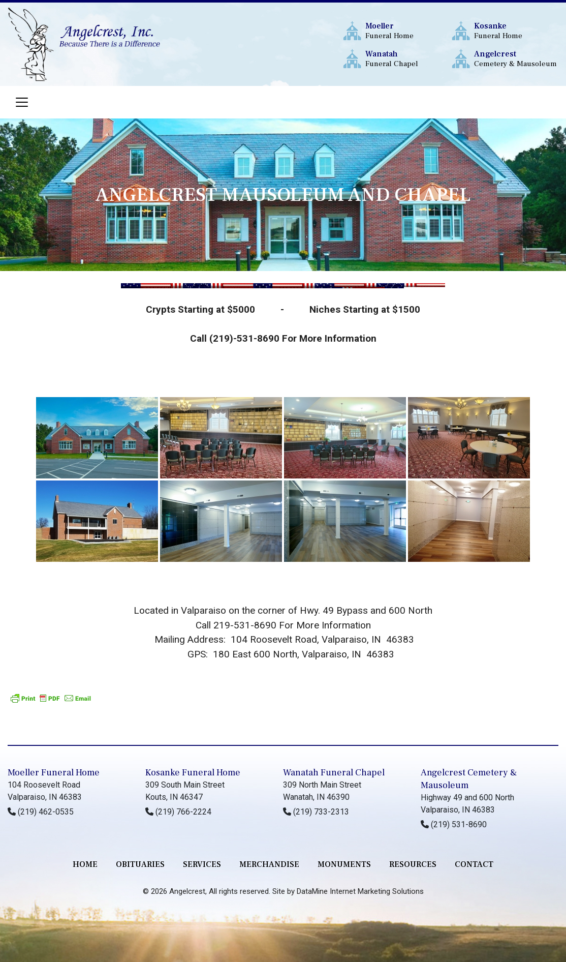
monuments (344, 864)
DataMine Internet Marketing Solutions (360, 891)
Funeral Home (407, 31)
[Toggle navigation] (22, 102)
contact (474, 864)
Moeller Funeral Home (54, 772)
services (202, 864)
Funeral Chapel (407, 59)
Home (85, 864)
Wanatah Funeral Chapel (334, 772)
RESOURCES (412, 864)
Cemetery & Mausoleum (516, 59)
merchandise (269, 864)
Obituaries (140, 864)
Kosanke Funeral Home (192, 772)
